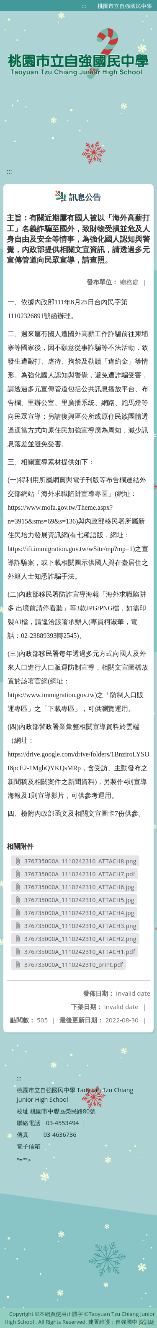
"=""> (24, 1160)
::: (84, 6)
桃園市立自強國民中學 (125, 6)
